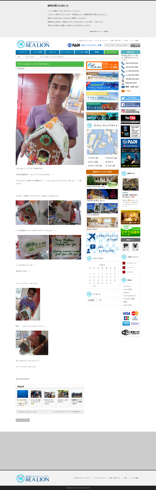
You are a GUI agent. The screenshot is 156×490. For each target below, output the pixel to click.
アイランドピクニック (67, 52)
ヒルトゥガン (129, 267)
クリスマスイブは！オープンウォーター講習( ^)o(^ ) (67, 411)
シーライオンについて (102, 40)
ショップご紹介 (37, 52)
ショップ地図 (134, 40)
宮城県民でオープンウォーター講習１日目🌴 (76, 401)
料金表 (97, 52)
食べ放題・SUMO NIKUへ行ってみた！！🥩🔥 (130, 196)
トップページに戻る (22, 420)
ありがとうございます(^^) (63, 401)
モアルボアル (129, 272)
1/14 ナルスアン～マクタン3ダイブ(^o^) (49, 401)
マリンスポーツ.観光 (82, 52)
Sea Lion (76, 488)
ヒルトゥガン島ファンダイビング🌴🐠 (36, 401)
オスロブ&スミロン (131, 263)
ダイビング (52, 52)
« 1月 (94, 286)
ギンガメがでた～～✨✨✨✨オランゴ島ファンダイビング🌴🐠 (22, 402)
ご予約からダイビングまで (85, 40)
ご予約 (126, 40)
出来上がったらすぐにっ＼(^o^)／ (28, 411)
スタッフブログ (111, 52)
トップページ (23, 52)
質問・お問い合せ (116, 40)
